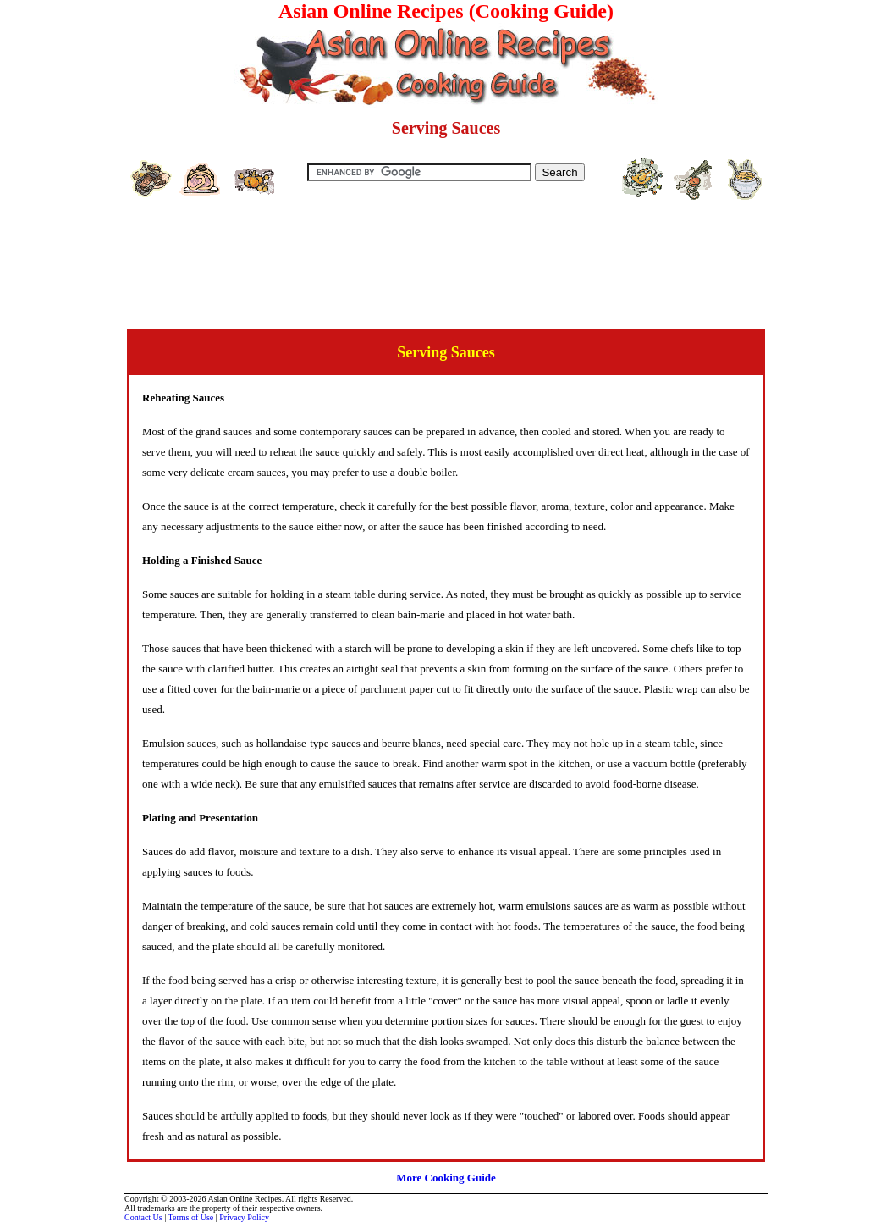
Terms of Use (191, 1217)
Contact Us (143, 1217)
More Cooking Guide (446, 1177)
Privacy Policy (244, 1217)
